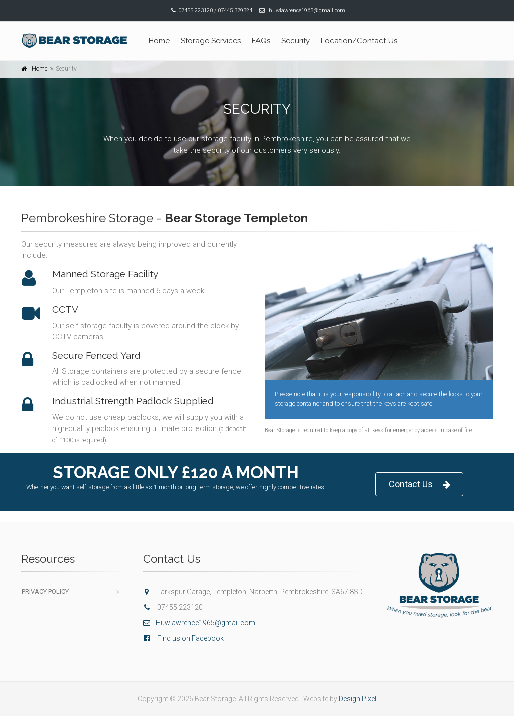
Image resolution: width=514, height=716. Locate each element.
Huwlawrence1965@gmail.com (199, 623)
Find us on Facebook (190, 638)
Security (295, 40)
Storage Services (211, 40)
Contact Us (419, 484)
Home (159, 40)
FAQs (261, 40)
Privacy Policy (45, 591)
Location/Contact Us (359, 40)
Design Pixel (357, 699)
